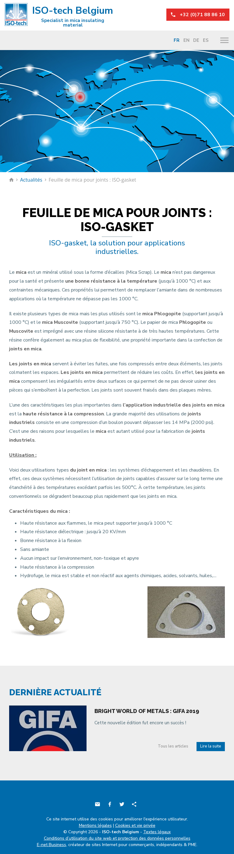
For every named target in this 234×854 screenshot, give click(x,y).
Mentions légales (95, 825)
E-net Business (51, 845)
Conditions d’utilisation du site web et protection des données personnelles (117, 838)
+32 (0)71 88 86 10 (198, 14)
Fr (176, 40)
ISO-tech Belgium (59, 15)
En (186, 40)
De (196, 40)
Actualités (31, 179)
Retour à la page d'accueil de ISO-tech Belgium (11, 179)
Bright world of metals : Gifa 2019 (146, 711)
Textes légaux (157, 832)
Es (206, 40)
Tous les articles (173, 746)
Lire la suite (210, 746)
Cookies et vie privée (135, 825)
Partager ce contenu (134, 804)
